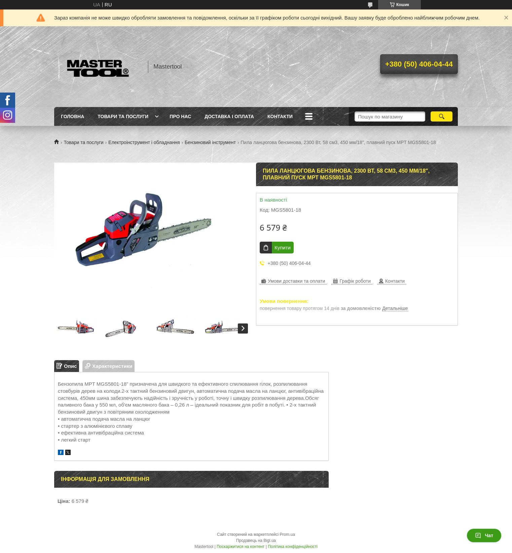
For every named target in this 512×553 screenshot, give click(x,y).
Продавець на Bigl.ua (256, 540)
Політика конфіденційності (293, 546)
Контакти (280, 116)
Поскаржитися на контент (240, 546)
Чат (484, 535)
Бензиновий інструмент (210, 142)
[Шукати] (441, 116)
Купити (283, 247)
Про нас (180, 116)
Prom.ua (287, 534)
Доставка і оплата (229, 116)
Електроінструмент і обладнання (144, 142)
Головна (72, 116)
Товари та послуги (123, 116)
